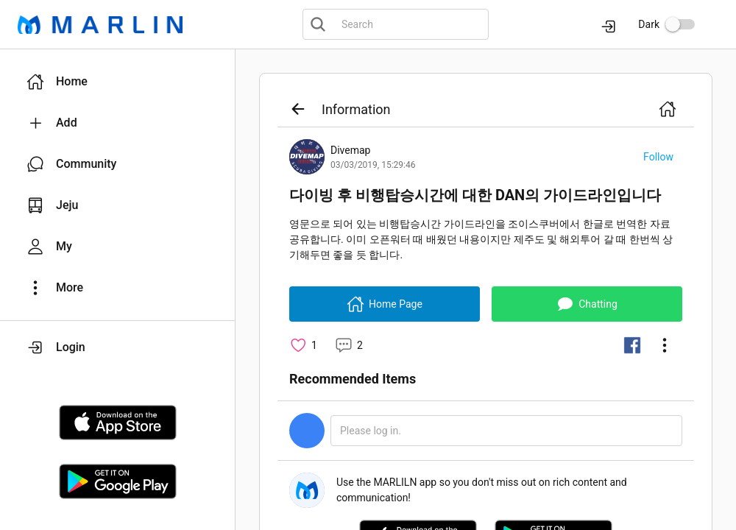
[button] (117, 81)
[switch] (680, 24)
